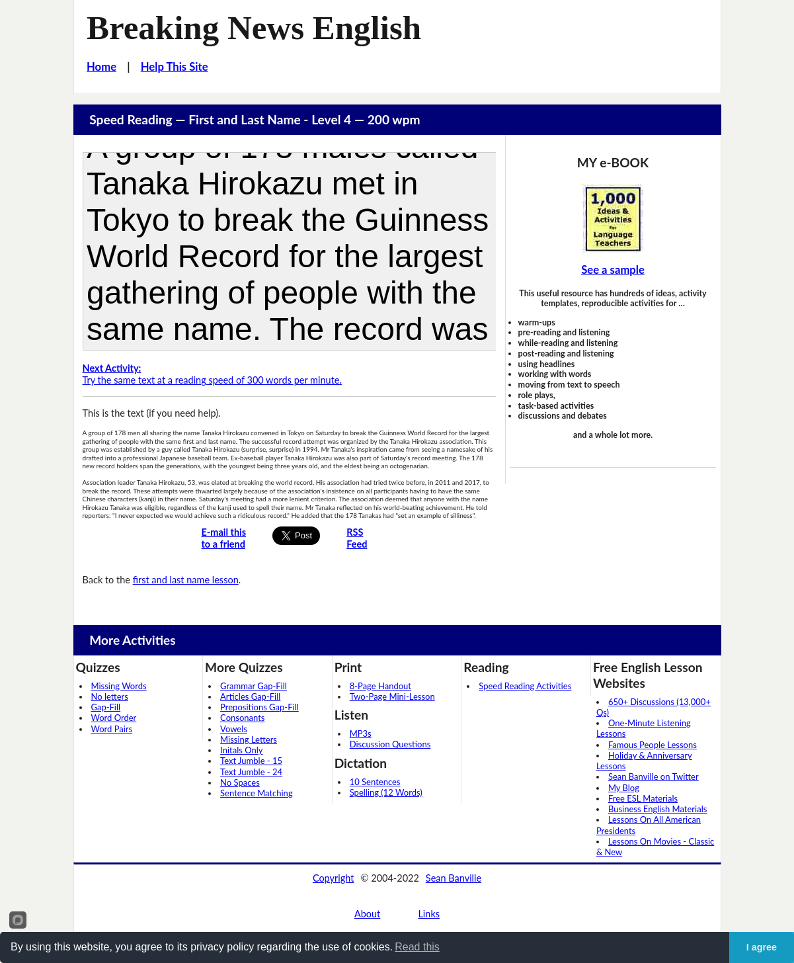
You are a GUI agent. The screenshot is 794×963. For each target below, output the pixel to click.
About (367, 913)
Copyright (333, 878)
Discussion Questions (390, 744)
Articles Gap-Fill (250, 696)
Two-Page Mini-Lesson (392, 696)
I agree (761, 947)
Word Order (114, 717)
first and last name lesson (186, 579)
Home (101, 66)
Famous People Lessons (652, 744)
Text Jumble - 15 (251, 760)
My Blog (623, 787)
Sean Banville (453, 878)
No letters (109, 696)
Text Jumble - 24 (251, 772)
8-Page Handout (380, 686)
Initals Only (241, 750)
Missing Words (119, 686)
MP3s (361, 733)
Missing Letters (248, 739)
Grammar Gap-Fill (253, 686)
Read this (417, 946)
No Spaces (240, 782)
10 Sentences (375, 781)
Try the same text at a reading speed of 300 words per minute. (212, 374)
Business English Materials (657, 809)
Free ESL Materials (643, 798)
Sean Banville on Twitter (653, 776)
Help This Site (174, 66)
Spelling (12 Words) (386, 792)
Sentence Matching (256, 793)
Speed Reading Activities (525, 686)
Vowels (233, 729)
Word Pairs (112, 729)
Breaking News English (254, 27)
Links (429, 913)
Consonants (242, 717)
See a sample (613, 269)
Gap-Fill (106, 707)
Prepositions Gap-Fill (259, 707)
